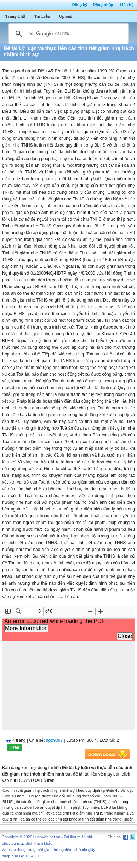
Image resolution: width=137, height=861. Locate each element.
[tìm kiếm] (67, 33)
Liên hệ (126, 4)
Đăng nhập (103, 4)
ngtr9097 (54, 740)
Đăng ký (79, 4)
